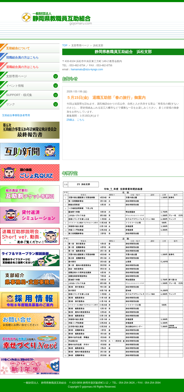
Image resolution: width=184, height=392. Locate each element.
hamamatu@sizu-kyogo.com (87, 69)
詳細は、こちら (75, 119)
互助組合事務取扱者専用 (16, 115)
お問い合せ (153, 8)
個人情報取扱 (118, 8)
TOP (64, 45)
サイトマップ (136, 8)
